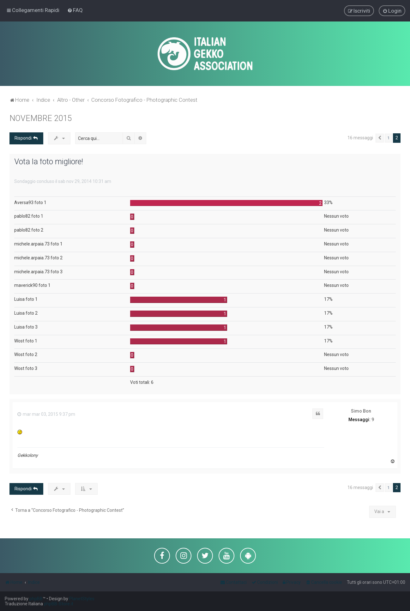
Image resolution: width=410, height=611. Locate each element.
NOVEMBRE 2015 (40, 118)
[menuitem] (75, 10)
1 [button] (388, 137)
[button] (380, 137)
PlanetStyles (81, 598)
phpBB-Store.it (58, 603)
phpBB (36, 598)
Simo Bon (361, 410)
